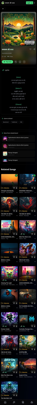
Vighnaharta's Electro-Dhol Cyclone (18, 137)
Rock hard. (27, 261)
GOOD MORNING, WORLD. (8, 237)
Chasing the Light (6, 283)
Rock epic (8, 215)
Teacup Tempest (13, 152)
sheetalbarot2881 (7, 53)
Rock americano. (28, 377)
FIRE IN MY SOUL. (24, 260)
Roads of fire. (23, 375)
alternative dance (13, 284)
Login (29, 3)
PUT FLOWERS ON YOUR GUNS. (26, 306)
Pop (7, 238)
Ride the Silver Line (25, 237)
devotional (25, 354)
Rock (25, 238)
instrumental (7, 331)
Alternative (27, 192)
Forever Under (5, 329)
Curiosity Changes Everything (26, 329)
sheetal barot (11, 140)
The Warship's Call (6, 398)
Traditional (14, 122)
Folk (21, 122)
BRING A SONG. (5, 260)
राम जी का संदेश (23, 352)
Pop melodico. (9, 192)
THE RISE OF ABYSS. (7, 214)
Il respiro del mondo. (7, 191)
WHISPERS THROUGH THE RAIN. (26, 191)
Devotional (6, 122)
